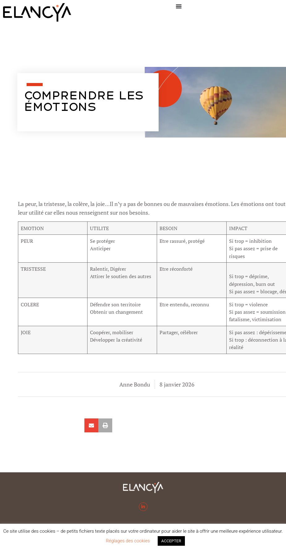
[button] (91, 425)
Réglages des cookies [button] (128, 541)
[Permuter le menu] (179, 6)
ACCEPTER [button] (171, 541)
